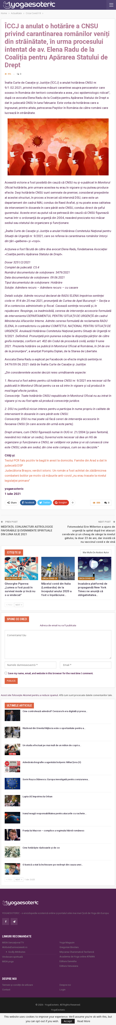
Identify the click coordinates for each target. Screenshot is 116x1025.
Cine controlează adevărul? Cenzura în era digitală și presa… (55, 711)
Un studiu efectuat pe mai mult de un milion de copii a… (52, 745)
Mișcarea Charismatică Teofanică (77, 952)
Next (19, 604)
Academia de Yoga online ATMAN (77, 956)
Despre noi (65, 985)
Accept (68, 1021)
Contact (6, 989)
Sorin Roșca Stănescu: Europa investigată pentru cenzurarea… (56, 779)
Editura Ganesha (68, 961)
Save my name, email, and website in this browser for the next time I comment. (50, 673)
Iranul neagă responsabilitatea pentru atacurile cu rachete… (54, 813)
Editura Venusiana (69, 966)
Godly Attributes (16, 952)
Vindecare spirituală (12, 956)
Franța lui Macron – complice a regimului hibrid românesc (53, 830)
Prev (9, 604)
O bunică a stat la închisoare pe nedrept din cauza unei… (53, 864)
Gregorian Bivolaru (69, 947)
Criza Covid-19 (13, 579)
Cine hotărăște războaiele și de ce (41, 847)
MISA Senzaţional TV (13, 942)
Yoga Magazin (67, 942)
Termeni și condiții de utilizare (17, 985)
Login (62, 989)
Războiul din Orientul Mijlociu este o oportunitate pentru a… (54, 728)
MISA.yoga (8, 961)
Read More (83, 1021)
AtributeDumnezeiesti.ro (14, 947)
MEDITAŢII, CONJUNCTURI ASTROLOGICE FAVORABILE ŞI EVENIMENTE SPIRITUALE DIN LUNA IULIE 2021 (27, 530)
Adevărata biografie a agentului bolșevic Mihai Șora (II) (52, 762)
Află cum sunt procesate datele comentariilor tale (85, 695)
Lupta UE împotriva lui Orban (37, 796)
